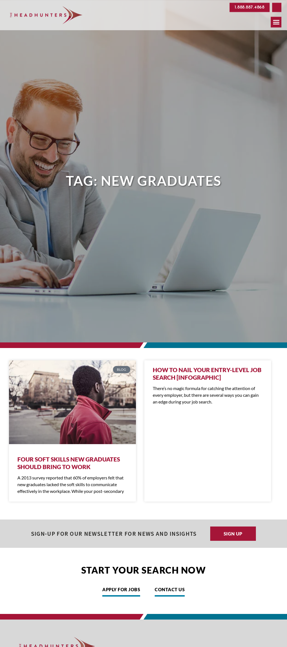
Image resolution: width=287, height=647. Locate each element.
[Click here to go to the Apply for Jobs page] (121, 591)
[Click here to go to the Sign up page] (233, 534)
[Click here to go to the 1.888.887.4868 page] (250, 6)
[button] (276, 6)
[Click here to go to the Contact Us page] (170, 591)
